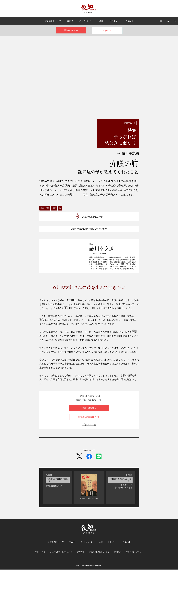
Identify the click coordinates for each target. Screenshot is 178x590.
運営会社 (80, 572)
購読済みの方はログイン (89, 437)
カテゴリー (114, 21)
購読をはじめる (71, 30)
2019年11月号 (129, 123)
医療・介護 (45, 208)
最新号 (70, 21)
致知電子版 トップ (53, 21)
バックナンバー (86, 21)
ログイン (107, 30)
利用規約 (117, 572)
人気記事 (129, 21)
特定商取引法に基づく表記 (99, 572)
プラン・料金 (89, 445)
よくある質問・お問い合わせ (61, 572)
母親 (54, 208)
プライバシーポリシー (134, 572)
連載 (101, 21)
